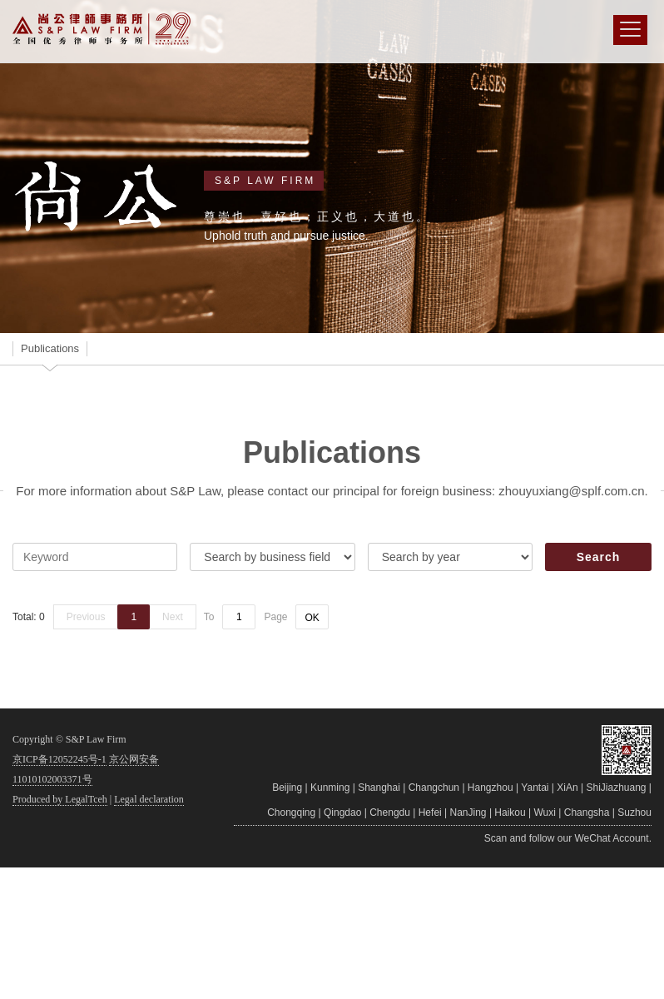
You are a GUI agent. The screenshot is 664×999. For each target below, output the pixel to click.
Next (172, 617)
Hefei (430, 812)
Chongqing (291, 812)
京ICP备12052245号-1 (59, 759)
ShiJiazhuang (616, 787)
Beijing (287, 787)
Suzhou (634, 812)
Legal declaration (149, 799)
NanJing (468, 812)
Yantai (534, 787)
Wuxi (545, 812)
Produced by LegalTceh (59, 799)
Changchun (434, 787)
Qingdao (342, 812)
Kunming (329, 787)
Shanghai (379, 787)
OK (312, 618)
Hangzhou (490, 787)
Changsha (587, 812)
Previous (86, 617)
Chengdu (389, 812)
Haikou (509, 812)
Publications (50, 348)
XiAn (567, 787)
